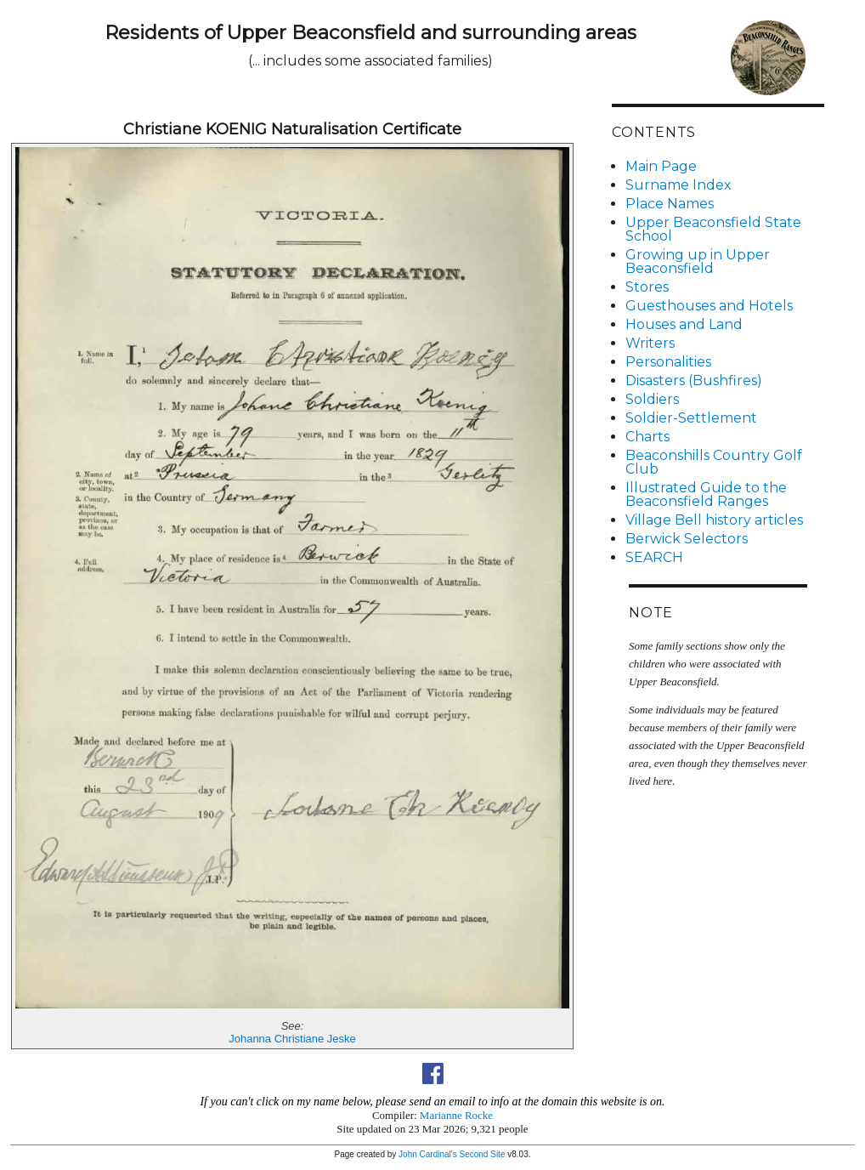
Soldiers (652, 399)
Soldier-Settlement (691, 418)
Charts (647, 437)
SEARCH (654, 557)
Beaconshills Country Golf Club (713, 462)
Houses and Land (684, 324)
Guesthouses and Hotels (709, 306)
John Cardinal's (428, 1154)
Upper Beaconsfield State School (713, 229)
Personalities (668, 362)
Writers (650, 343)
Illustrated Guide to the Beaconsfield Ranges (706, 494)
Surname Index (678, 185)
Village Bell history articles (714, 520)
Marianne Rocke (456, 1115)
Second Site (483, 1154)
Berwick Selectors (686, 539)
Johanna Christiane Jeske (292, 1038)
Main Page (661, 166)
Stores (647, 287)
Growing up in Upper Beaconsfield (697, 261)
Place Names (669, 204)
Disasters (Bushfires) (693, 380)
